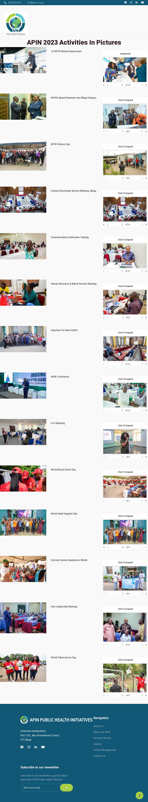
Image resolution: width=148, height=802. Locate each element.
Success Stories (102, 738)
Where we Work (101, 732)
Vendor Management (104, 750)
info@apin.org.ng (35, 2)
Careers (97, 744)
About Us (98, 726)
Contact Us (99, 755)
